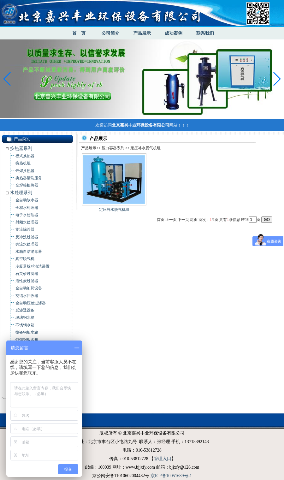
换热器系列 (21, 148)
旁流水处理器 (26, 244)
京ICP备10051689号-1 (171, 475)
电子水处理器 (26, 215)
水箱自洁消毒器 (28, 251)
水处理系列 (21, 192)
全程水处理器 (26, 207)
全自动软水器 (26, 200)
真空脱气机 (24, 259)
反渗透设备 (24, 310)
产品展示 (142, 33)
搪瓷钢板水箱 (26, 332)
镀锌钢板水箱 (26, 339)
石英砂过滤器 (26, 273)
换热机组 (23, 163)
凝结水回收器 (26, 295)
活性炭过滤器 (26, 281)
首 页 (79, 33)
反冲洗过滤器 (26, 237)
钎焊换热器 (24, 171)
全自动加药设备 (28, 288)
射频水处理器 (26, 222)
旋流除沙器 (24, 229)
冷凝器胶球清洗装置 (32, 266)
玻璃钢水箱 (24, 317)
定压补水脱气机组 (114, 209)
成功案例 (173, 33)
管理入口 (162, 458)
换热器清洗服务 (28, 178)
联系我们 (205, 33)
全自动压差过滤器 (30, 303)
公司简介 (110, 33)
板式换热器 (24, 156)
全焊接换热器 (26, 185)
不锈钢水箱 (24, 325)
